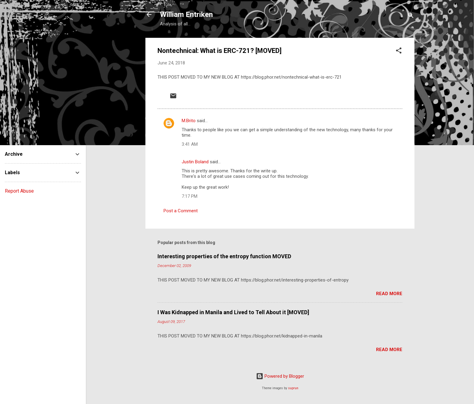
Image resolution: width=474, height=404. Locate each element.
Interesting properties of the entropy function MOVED (224, 256)
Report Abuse (19, 191)
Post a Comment (181, 210)
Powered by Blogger (280, 376)
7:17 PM (189, 196)
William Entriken (186, 14)
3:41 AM (190, 144)
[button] (398, 51)
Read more (389, 293)
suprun (293, 388)
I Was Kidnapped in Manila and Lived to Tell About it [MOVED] (233, 312)
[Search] (410, 16)
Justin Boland (195, 162)
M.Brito (189, 120)
